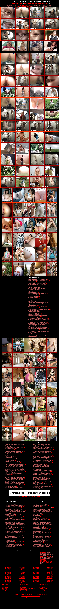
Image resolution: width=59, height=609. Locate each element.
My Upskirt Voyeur (44, 559)
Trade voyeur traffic (29, 597)
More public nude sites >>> (37, 500)
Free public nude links (30, 594)
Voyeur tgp (26, 3)
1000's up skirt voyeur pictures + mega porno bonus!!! (29, 496)
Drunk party (24, 5)
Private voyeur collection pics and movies (30, 596)
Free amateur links (38, 594)
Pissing (29, 5)
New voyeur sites (33, 3)
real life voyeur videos (47, 562)
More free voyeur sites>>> (10, 500)
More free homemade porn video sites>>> (24, 500)
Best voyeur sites (41, 3)
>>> (47, 279)
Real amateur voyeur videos (46, 561)
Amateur (19, 5)
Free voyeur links (17, 594)
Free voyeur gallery (8, 567)
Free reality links (44, 594)
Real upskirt (43, 560)
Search (47, 3)
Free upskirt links (23, 594)
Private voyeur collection (17, 3)
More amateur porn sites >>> (48, 500)
